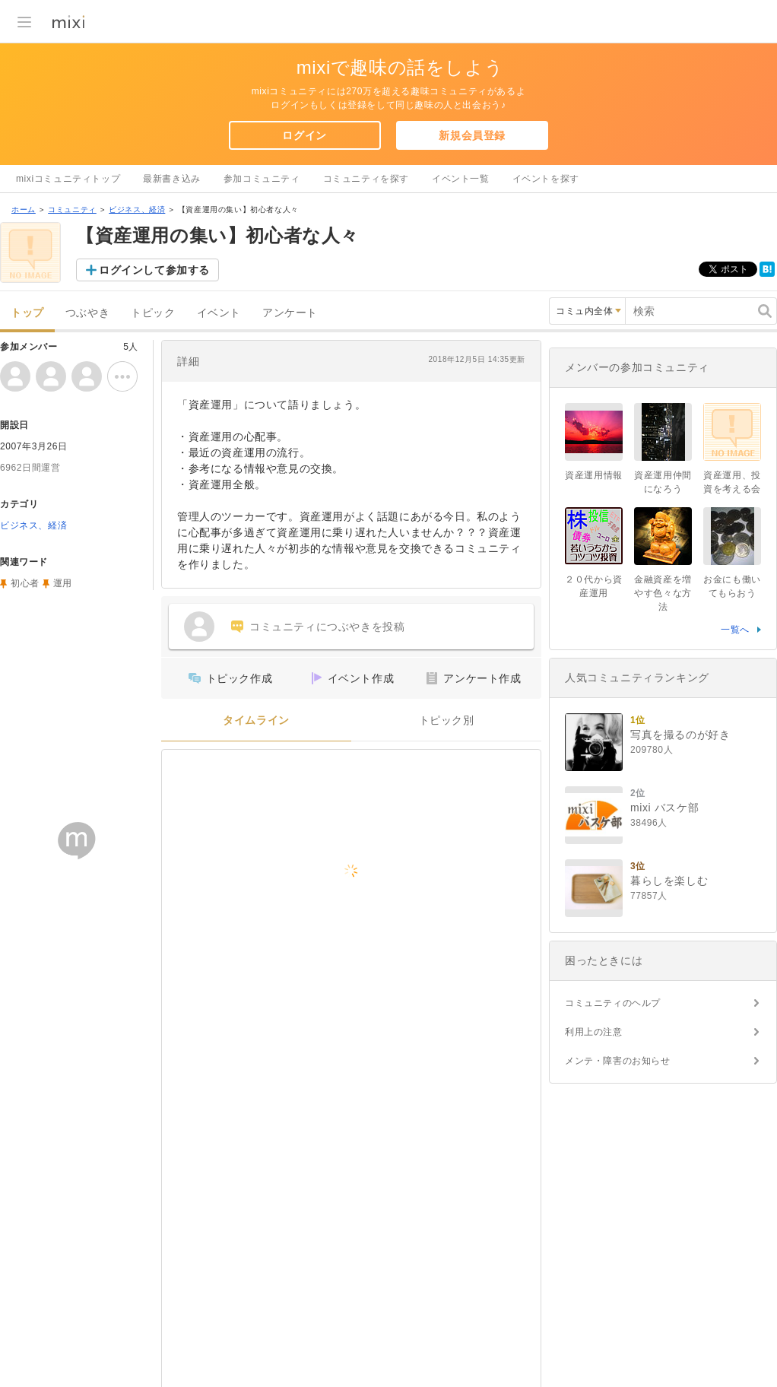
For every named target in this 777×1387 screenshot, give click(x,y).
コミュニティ (72, 209)
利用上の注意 (594, 1032)
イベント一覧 (461, 178)
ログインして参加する (154, 270)
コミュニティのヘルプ (613, 1003)
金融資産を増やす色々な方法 (663, 593)
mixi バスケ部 (664, 807)
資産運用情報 (594, 475)
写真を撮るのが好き (680, 734)
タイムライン (256, 720)
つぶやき (87, 313)
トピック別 (446, 720)
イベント (219, 313)
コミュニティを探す (366, 178)
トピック (153, 313)
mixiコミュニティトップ (68, 178)
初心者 (25, 583)
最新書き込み (172, 178)
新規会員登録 (472, 135)
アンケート (290, 313)
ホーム (23, 209)
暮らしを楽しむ (669, 880)
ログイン (304, 135)
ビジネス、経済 (137, 209)
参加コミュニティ (262, 178)
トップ (27, 313)
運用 (62, 583)
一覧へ (735, 629)
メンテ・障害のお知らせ (618, 1060)
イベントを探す (545, 178)
